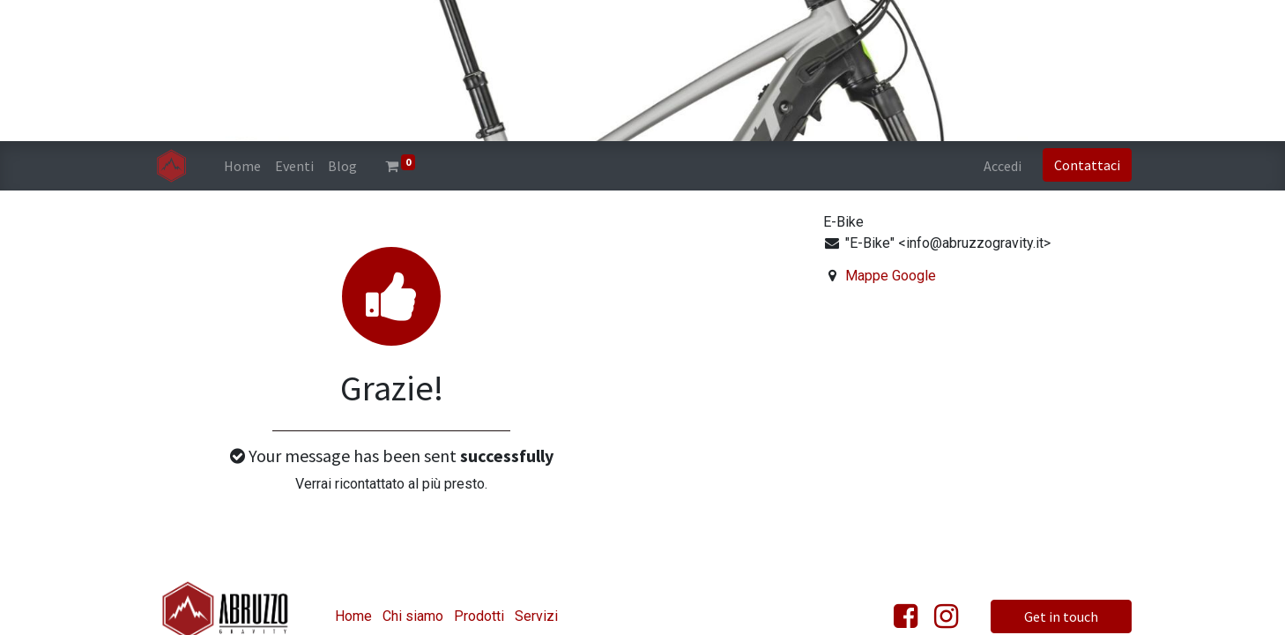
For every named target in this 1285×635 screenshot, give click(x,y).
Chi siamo (413, 616)
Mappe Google (890, 275)
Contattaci (1087, 165)
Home (353, 616)
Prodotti (479, 616)
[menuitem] (242, 165)
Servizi (536, 616)
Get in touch (1061, 616)
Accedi (1002, 166)
